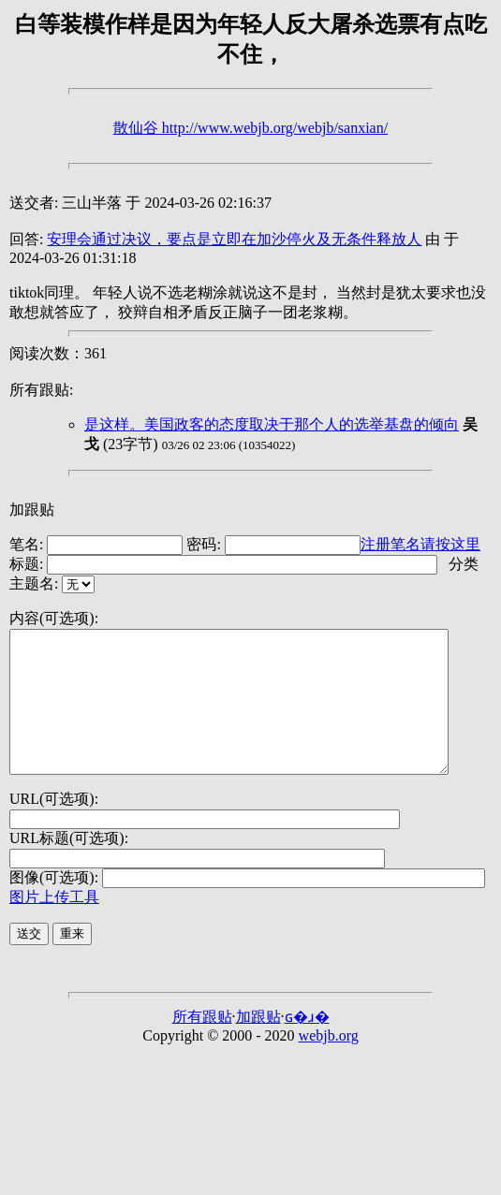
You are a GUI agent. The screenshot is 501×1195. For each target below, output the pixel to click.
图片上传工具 (54, 925)
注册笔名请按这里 (420, 544)
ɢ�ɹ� (307, 1045)
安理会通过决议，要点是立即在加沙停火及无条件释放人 (234, 239)
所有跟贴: (41, 390)
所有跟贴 (202, 1045)
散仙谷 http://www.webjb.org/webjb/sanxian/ (250, 128)
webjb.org (329, 1063)
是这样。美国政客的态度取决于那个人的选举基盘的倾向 (271, 424)
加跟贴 (31, 509)
